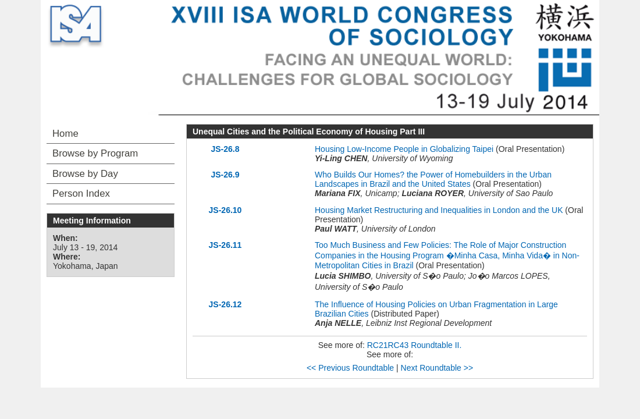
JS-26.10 (225, 210)
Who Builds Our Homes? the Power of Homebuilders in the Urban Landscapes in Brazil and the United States (433, 179)
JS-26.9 (225, 174)
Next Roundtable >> (437, 367)
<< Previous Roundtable (350, 367)
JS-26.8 (225, 149)
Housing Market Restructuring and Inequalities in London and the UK (439, 210)
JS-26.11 (225, 245)
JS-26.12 (225, 304)
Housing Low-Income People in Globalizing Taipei (404, 149)
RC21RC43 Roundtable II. (414, 345)
